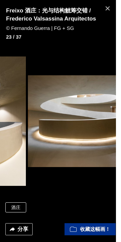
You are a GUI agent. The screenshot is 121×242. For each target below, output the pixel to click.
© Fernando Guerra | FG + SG (40, 28)
